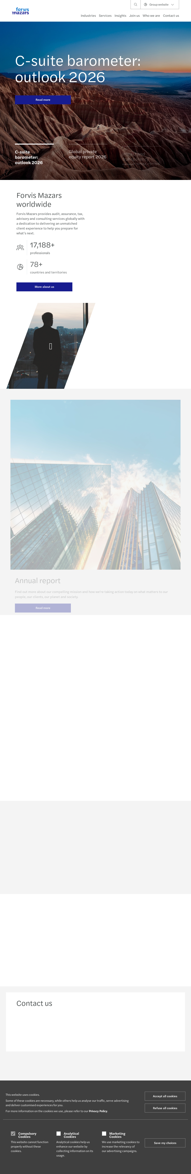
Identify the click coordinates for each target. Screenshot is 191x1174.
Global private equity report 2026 (87, 155)
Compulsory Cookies (27, 1135)
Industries (88, 15)
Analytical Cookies (71, 1135)
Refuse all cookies (165, 1108)
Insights (120, 15)
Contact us (171, 15)
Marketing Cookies (117, 1135)
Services (105, 15)
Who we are (151, 15)
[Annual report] (51, 350)
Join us (134, 15)
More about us (44, 287)
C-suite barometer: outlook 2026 (78, 68)
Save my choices (165, 1143)
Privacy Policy (98, 1111)
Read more (43, 99)
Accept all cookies (165, 1096)
